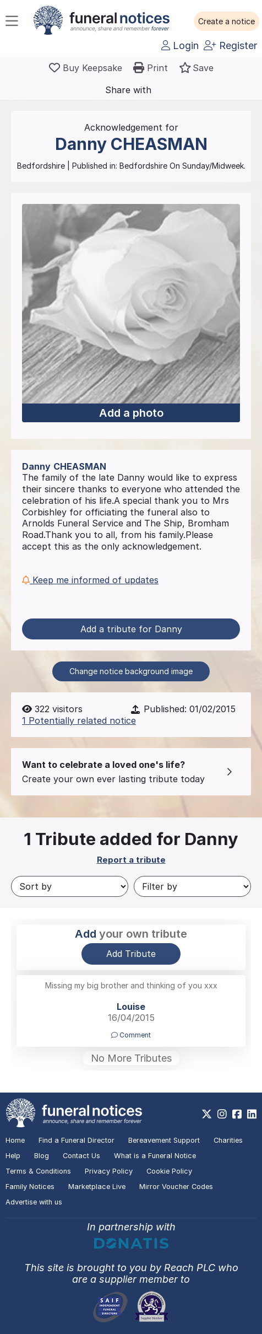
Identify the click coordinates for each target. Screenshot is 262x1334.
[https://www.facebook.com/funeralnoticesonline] (237, 1114)
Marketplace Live (96, 1186)
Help (13, 1156)
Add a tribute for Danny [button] (131, 628)
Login (180, 45)
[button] (226, 21)
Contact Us (81, 1156)
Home (15, 1140)
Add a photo (131, 412)
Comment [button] (131, 1035)
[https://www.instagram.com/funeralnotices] (222, 1114)
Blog (41, 1156)
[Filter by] (192, 886)
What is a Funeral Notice (155, 1156)
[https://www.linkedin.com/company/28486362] (251, 1114)
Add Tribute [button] (131, 953)
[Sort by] (69, 886)
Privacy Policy (109, 1171)
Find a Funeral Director (76, 1140)
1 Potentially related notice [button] (79, 720)
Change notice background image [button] (131, 671)
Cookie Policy (169, 1171)
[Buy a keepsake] (85, 67)
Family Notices (30, 1186)
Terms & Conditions (38, 1171)
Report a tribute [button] (131, 859)
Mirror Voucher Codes (176, 1186)
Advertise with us (34, 1202)
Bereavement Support (164, 1140)
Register (230, 45)
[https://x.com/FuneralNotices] (206, 1114)
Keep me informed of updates (90, 579)
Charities (228, 1140)
